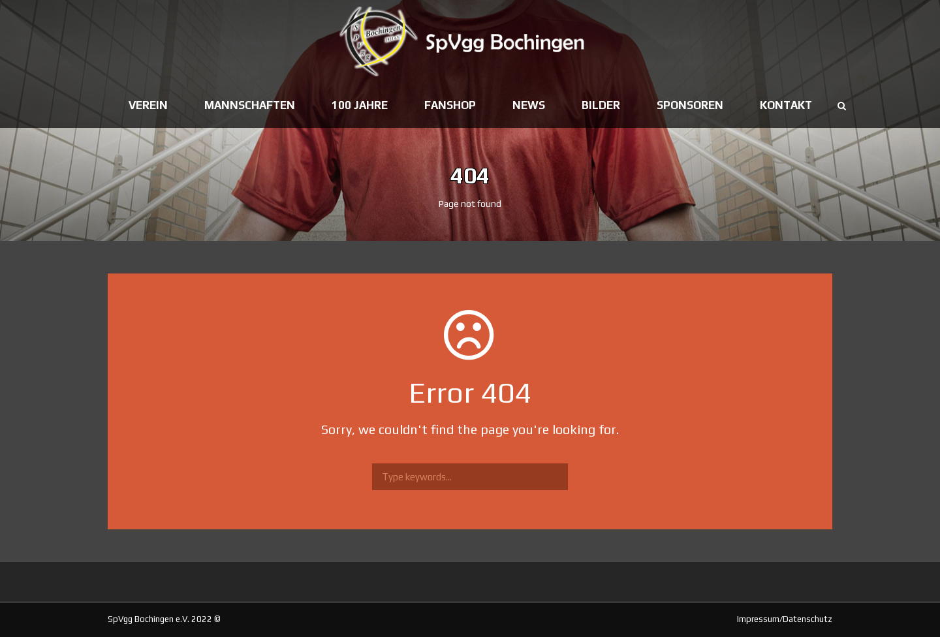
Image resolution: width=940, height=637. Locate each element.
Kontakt (786, 105)
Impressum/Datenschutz (784, 619)
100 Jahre (360, 105)
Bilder (601, 105)
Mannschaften (249, 105)
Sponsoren (690, 105)
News (528, 105)
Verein (148, 105)
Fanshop (450, 105)
